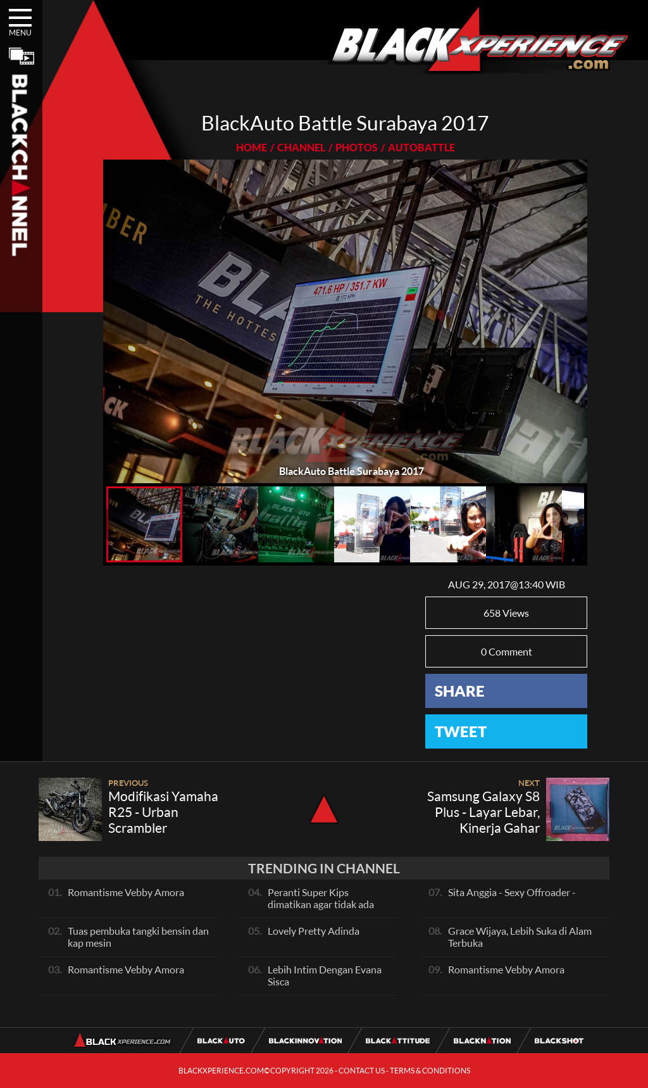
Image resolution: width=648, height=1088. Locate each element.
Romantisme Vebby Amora (126, 892)
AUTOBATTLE (421, 147)
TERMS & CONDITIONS (430, 1070)
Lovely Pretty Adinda (313, 931)
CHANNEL (301, 147)
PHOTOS (356, 147)
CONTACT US (362, 1070)
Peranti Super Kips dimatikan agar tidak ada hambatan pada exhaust (321, 904)
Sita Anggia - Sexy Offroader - (512, 892)
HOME (251, 147)
